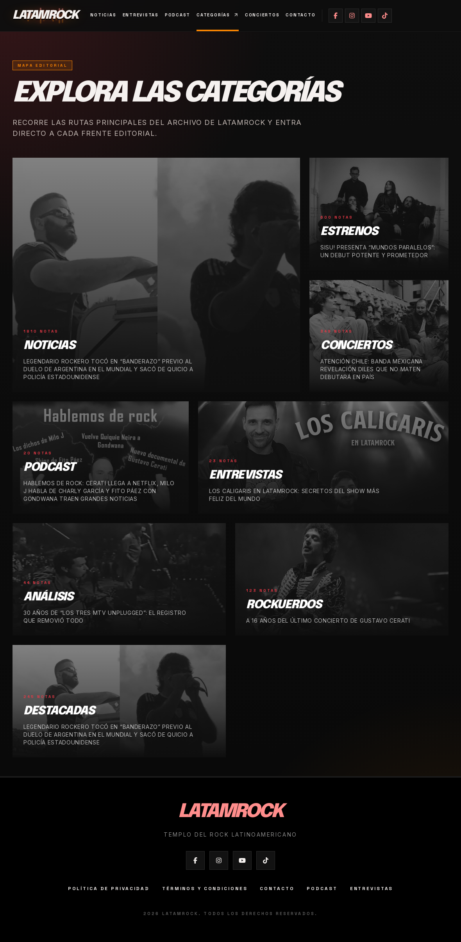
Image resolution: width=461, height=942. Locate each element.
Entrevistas (141, 15)
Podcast (177, 15)
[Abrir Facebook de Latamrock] (336, 16)
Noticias (103, 15)
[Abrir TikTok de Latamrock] (385, 16)
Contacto (300, 15)
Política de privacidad (109, 888)
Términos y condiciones (204, 888)
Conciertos (262, 15)
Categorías (218, 15)
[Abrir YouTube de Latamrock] (368, 16)
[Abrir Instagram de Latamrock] (352, 16)
